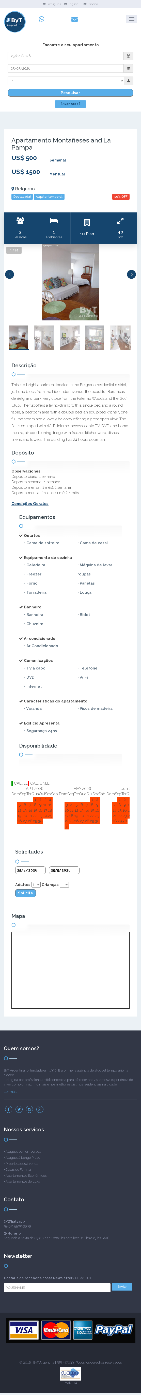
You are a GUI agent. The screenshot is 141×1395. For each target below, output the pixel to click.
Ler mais (10, 1088)
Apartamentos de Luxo (23, 1178)
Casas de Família (18, 1166)
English (71, 4)
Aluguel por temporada (23, 1148)
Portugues (51, 4)
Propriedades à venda (22, 1160)
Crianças (50, 881)
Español (91, 4)
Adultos (22, 881)
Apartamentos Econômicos (26, 1172)
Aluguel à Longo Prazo (23, 1154)
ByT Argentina (43, 1359)
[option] (70, 279)
